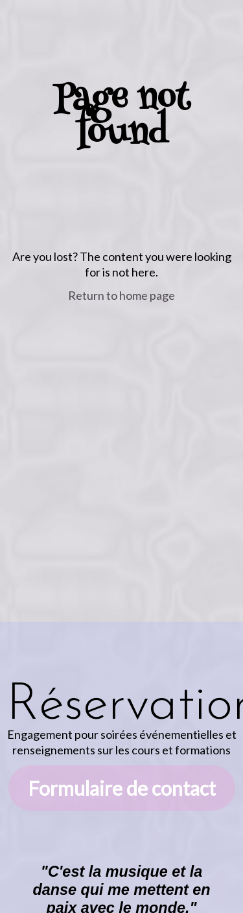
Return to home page (121, 295)
